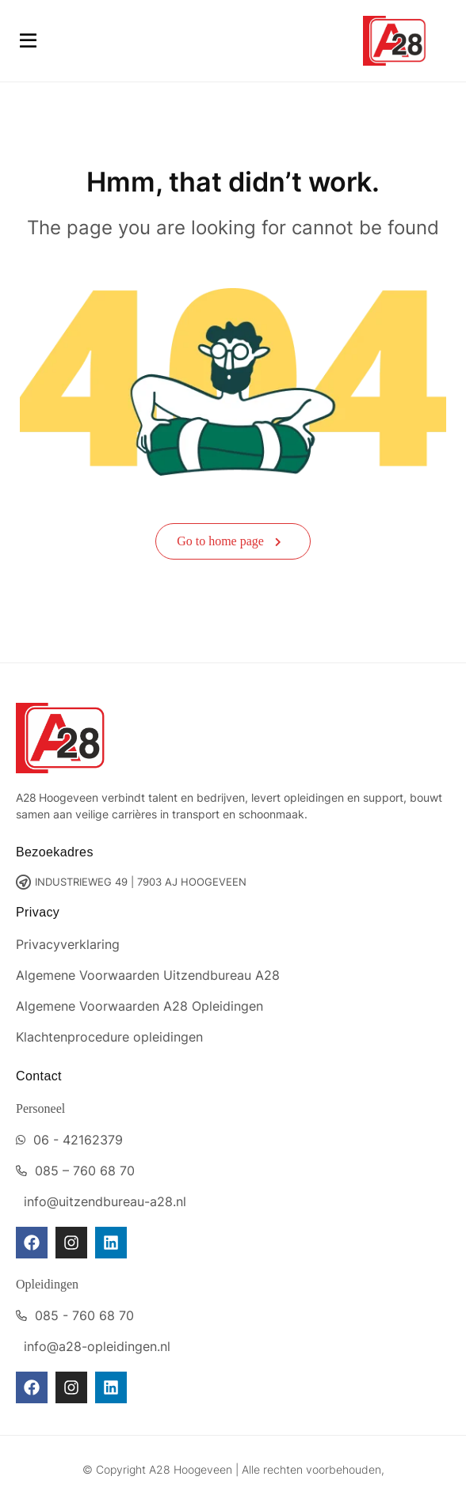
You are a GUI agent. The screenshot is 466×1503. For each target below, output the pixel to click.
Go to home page (229, 541)
